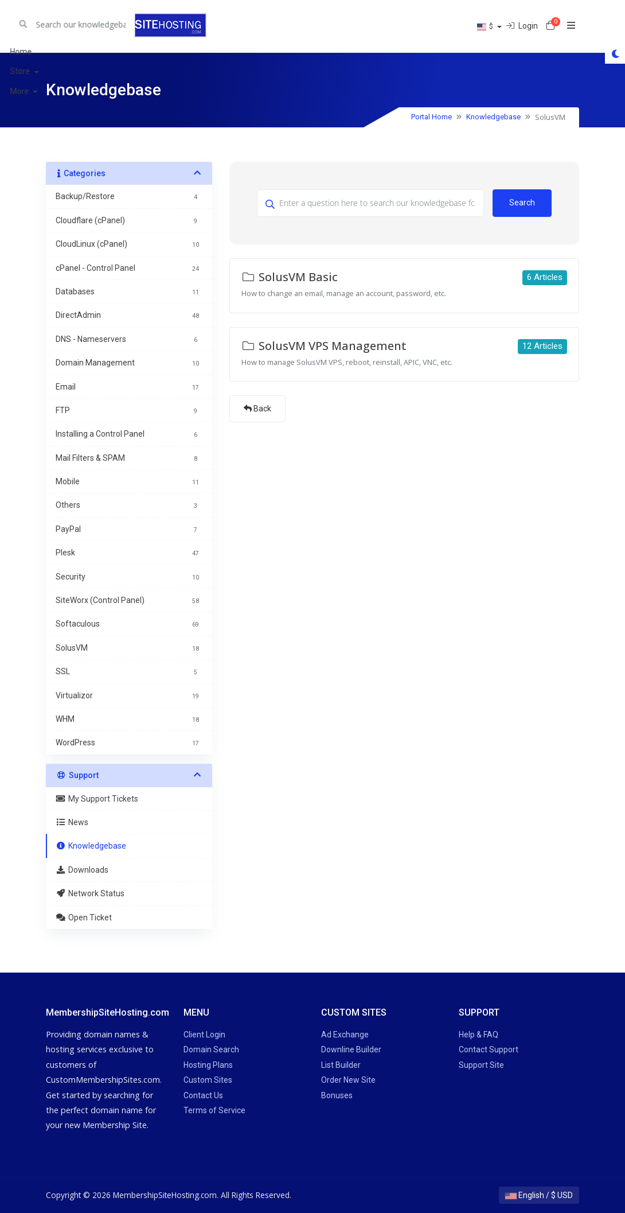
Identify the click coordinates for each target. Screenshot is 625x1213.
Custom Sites (207, 1079)
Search (522, 202)
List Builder (341, 1065)
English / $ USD (539, 1195)
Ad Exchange (345, 1034)
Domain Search (211, 1049)
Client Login (204, 1034)
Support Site (481, 1065)
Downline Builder (351, 1049)
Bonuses (337, 1095)
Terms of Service (214, 1110)
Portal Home (431, 116)
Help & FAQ (478, 1034)
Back (257, 408)
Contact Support (488, 1049)
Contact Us (203, 1095)
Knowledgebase (493, 116)
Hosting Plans (208, 1065)
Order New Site (348, 1079)
